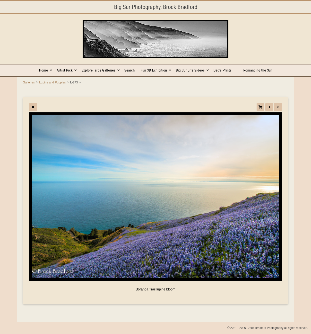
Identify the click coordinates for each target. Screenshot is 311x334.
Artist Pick (65, 70)
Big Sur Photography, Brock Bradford (156, 7)
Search (129, 70)
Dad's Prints (223, 70)
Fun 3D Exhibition (154, 70)
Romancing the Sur (257, 70)
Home (43, 70)
